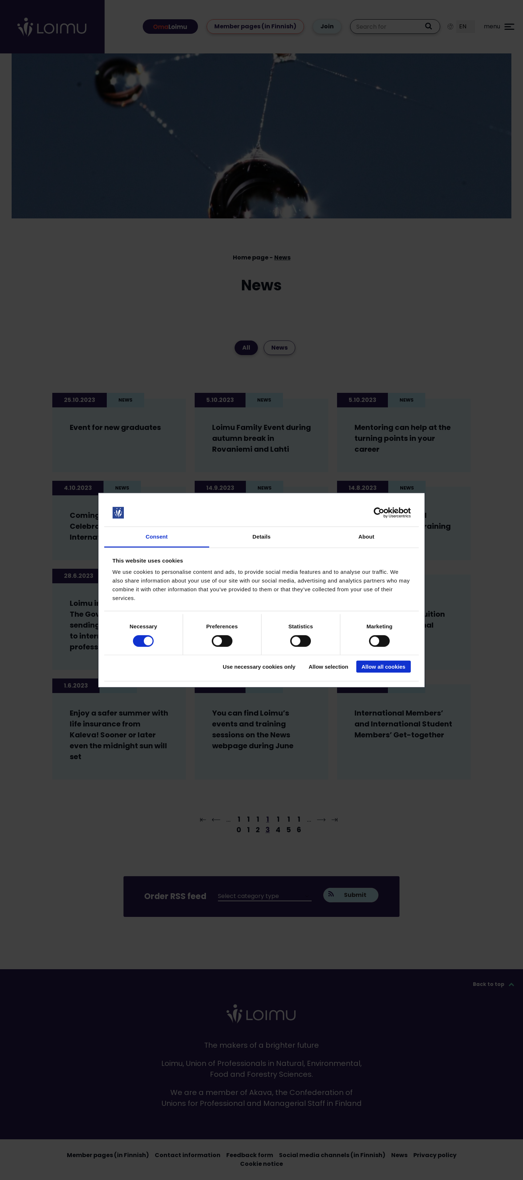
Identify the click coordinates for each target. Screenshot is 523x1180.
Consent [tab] (157, 536)
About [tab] (366, 536)
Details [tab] (261, 536)
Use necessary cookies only (259, 667)
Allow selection (328, 667)
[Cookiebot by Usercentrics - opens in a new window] (379, 512)
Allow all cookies (383, 667)
